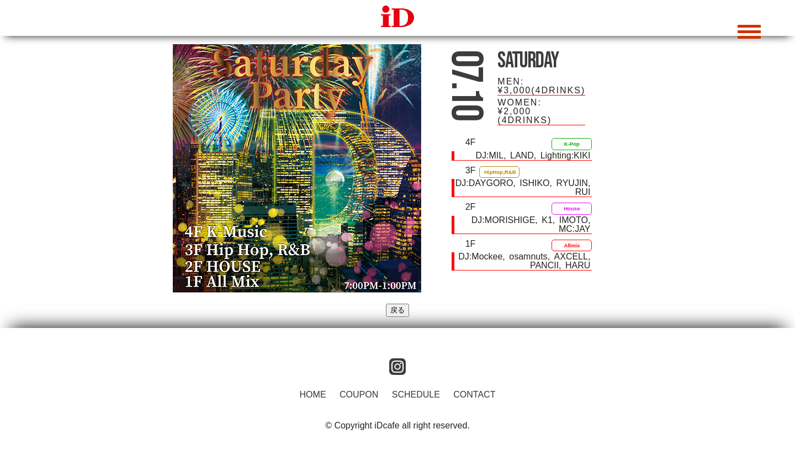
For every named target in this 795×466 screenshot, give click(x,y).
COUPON (359, 394)
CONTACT (474, 394)
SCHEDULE (416, 394)
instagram (397, 366)
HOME (313, 394)
